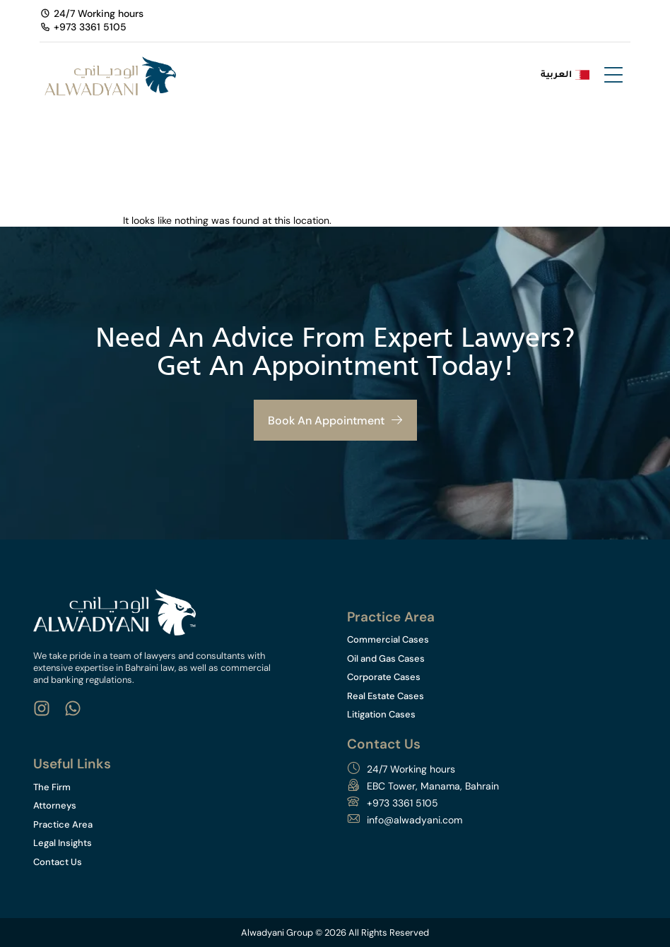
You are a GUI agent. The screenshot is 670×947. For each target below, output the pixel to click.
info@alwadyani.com (414, 820)
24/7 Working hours (411, 769)
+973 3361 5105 (402, 803)
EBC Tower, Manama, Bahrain (433, 786)
